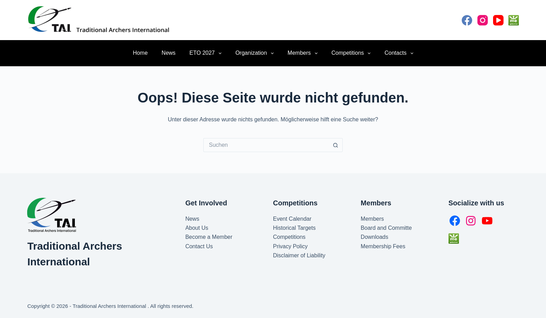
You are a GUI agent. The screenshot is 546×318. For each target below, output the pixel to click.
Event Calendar (292, 219)
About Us (196, 228)
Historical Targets (294, 228)
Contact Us (199, 246)
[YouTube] (498, 20)
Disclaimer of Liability (299, 255)
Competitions (353, 53)
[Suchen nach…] (266, 145)
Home (140, 53)
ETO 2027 (206, 53)
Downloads (374, 237)
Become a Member (208, 237)
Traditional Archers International (109, 306)
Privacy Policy (290, 246)
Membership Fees (383, 246)
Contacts (400, 53)
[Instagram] (482, 20)
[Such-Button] (336, 145)
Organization (255, 53)
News (169, 53)
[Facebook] (467, 20)
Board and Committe (386, 228)
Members (304, 53)
